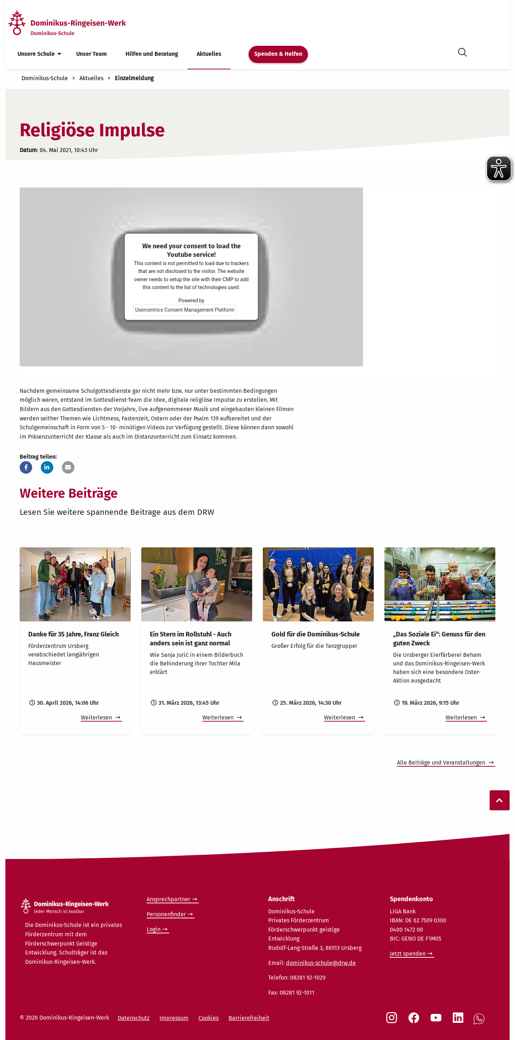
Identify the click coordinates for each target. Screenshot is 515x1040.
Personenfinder (166, 914)
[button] (26, 467)
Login (154, 929)
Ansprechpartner (168, 899)
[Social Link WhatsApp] (480, 1022)
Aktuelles (91, 78)
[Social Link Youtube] (437, 1021)
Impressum (174, 1018)
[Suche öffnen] (462, 51)
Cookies (208, 1018)
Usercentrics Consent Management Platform (184, 310)
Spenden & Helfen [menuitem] (278, 53)
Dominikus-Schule (44, 78)
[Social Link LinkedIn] (459, 1021)
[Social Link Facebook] (415, 1021)
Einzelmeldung (134, 78)
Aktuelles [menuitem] (209, 53)
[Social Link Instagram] (393, 1021)
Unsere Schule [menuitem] (36, 53)
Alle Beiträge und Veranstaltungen (442, 762)
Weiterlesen (97, 717)
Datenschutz (133, 1018)
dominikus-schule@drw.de (321, 963)
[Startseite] (79, 22)
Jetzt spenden (408, 953)
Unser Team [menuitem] (91, 53)
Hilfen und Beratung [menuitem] (152, 53)
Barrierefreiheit (249, 1018)
